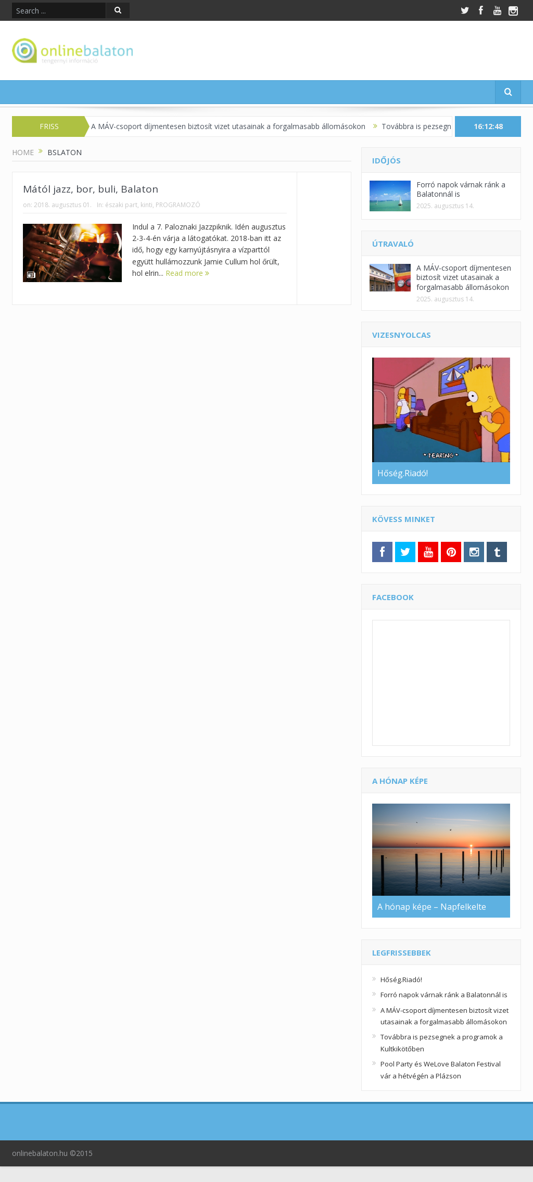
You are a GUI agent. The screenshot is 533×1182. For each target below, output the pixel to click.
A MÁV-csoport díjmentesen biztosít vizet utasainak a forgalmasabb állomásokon (235, 126)
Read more (187, 273)
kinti (147, 204)
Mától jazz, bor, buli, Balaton (90, 189)
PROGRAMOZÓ (178, 204)
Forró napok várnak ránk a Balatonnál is (460, 189)
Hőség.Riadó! (401, 979)
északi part (121, 204)
